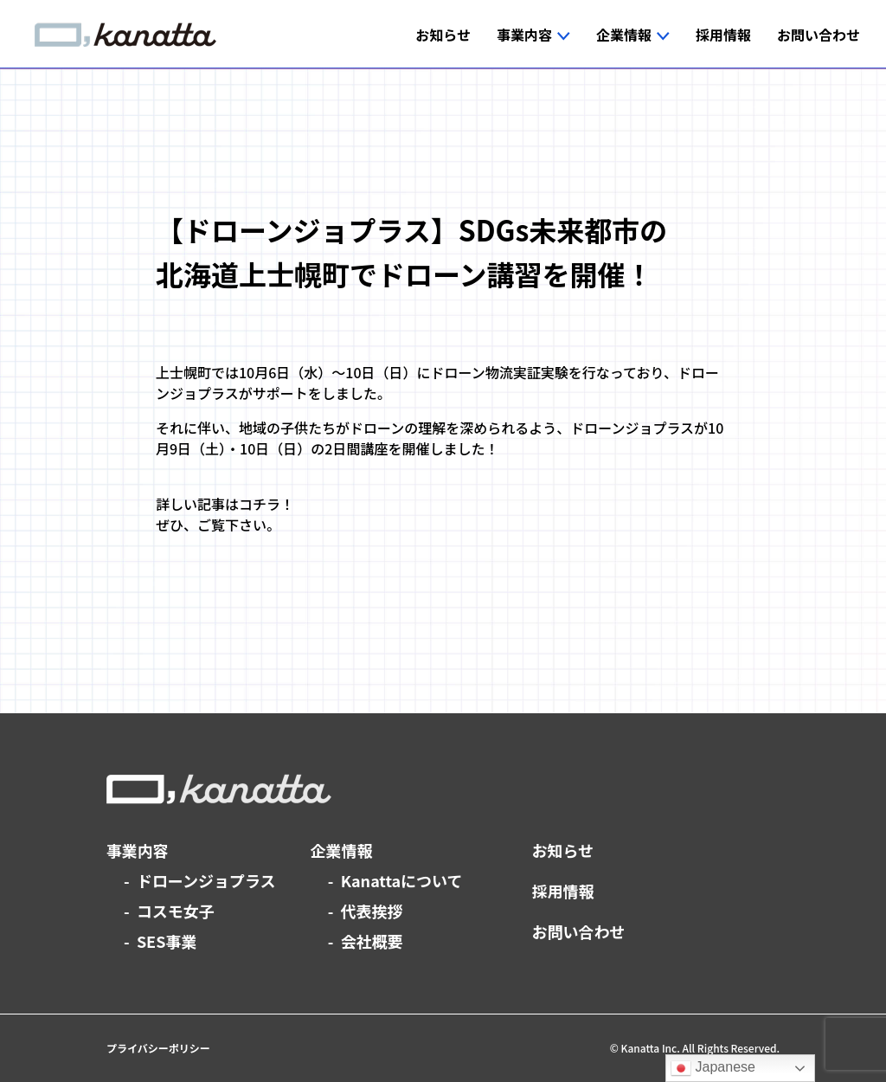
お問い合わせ (579, 931)
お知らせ (563, 850)
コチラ (259, 503)
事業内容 (137, 850)
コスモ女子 (176, 910)
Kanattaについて (402, 880)
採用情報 (563, 890)
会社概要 (372, 941)
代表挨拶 (372, 910)
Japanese (713, 1068)
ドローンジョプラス (206, 880)
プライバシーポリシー (158, 1047)
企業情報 (342, 850)
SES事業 (167, 941)
